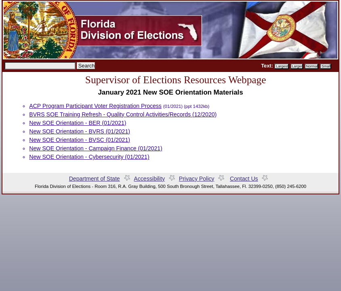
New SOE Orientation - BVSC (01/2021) (79, 140)
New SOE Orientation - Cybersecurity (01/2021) (89, 157)
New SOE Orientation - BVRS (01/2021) (79, 131)
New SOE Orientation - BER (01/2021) (77, 123)
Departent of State (94, 178)
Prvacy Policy (203, 178)
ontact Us (244, 178)
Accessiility (149, 178)
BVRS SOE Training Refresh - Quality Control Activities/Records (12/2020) (123, 114)
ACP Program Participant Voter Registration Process (95, 106)
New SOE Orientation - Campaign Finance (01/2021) (95, 148)
